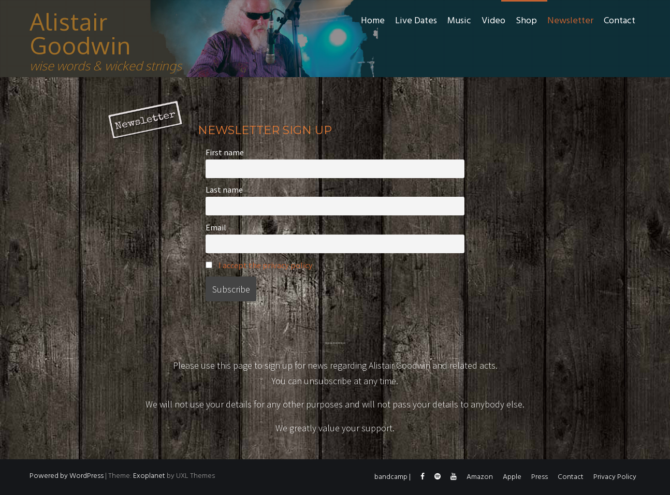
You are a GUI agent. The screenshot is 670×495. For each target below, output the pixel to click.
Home (373, 20)
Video (493, 20)
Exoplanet (149, 476)
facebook (422, 478)
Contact (619, 20)
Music (459, 20)
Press (539, 477)
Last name (224, 189)
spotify (437, 478)
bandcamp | (392, 477)
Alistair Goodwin (80, 33)
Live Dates (416, 20)
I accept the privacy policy (266, 265)
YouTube (453, 478)
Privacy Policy (614, 477)
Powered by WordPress (67, 476)
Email (216, 227)
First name (225, 152)
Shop (526, 20)
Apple (512, 477)
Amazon (480, 477)
